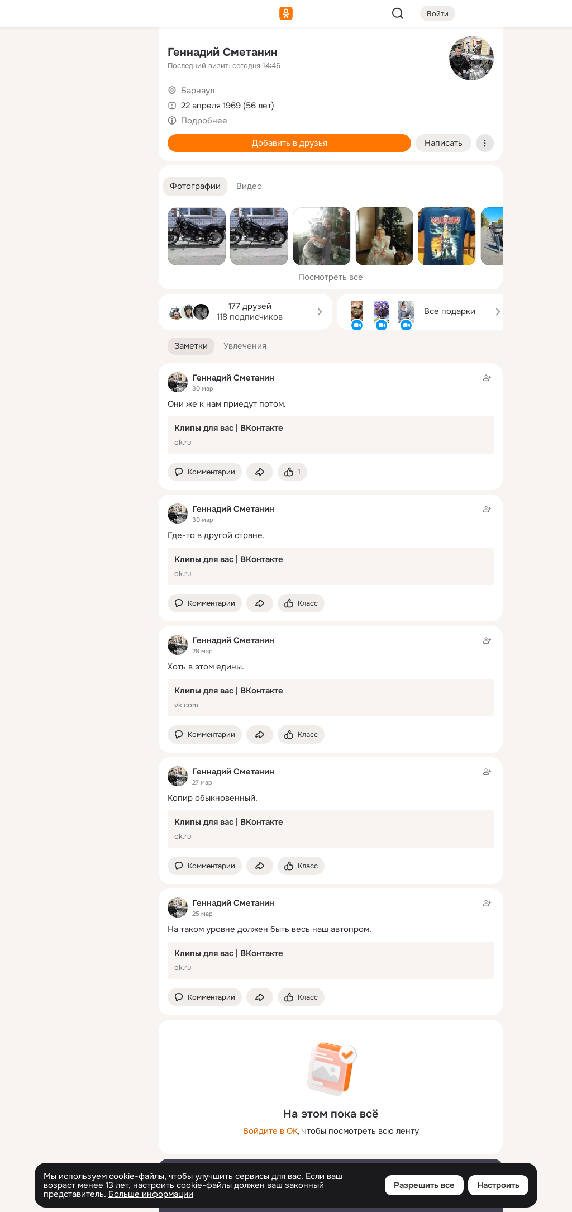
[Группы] (125, 53)
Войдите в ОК (270, 1131)
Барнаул (197, 90)
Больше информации (150, 1194)
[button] (195, 186)
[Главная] (26, 53)
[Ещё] (76, 1126)
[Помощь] (26, 201)
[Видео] (125, 102)
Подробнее (204, 120)
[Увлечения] (76, 53)
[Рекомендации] (76, 201)
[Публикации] (26, 102)
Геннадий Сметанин (223, 52)
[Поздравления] (76, 152)
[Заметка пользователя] (331, 413)
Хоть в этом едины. (206, 666)
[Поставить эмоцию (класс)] (292, 472)
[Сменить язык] (76, 1150)
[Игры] (125, 152)
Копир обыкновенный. (213, 798)
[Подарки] (26, 152)
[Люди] (76, 102)
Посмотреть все (330, 277)
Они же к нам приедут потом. (227, 404)
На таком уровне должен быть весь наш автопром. (269, 929)
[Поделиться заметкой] (259, 472)
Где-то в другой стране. (216, 535)
